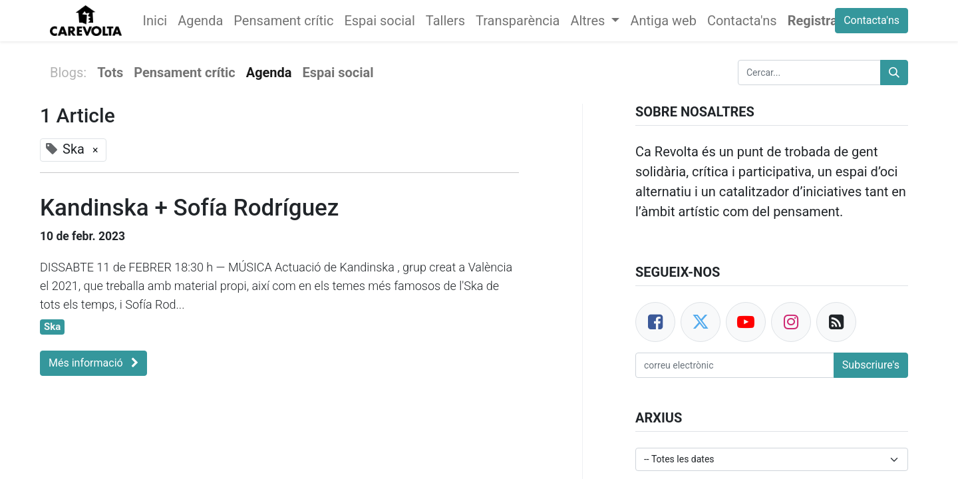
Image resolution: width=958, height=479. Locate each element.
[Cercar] (894, 72)
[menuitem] (155, 20)
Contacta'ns (871, 20)
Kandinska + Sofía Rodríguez (189, 208)
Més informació (93, 363)
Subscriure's (870, 365)
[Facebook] (655, 322)
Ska (52, 327)
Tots (110, 72)
